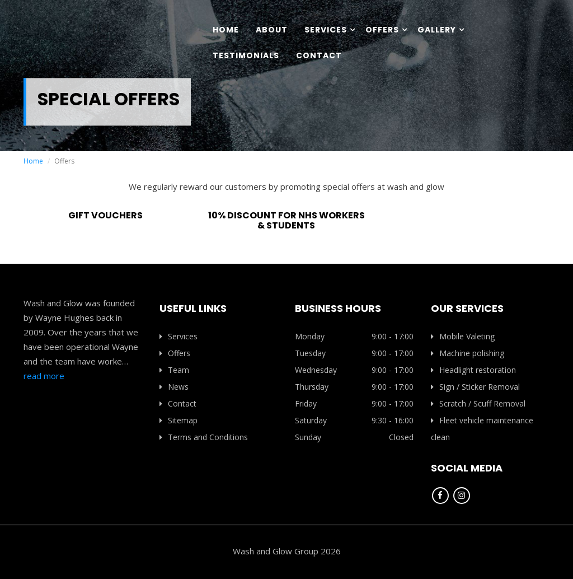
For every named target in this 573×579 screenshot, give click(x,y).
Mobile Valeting (463, 336)
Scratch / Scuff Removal (478, 403)
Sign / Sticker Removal (475, 386)
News (174, 386)
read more (44, 375)
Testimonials (246, 55)
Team (174, 370)
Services (325, 29)
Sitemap (178, 420)
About (272, 29)
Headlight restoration (473, 370)
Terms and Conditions (203, 437)
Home (226, 29)
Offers (382, 29)
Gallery (436, 29)
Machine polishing (467, 353)
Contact (319, 55)
